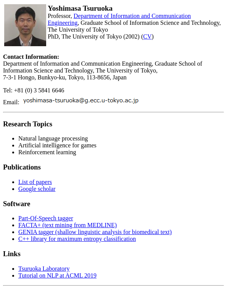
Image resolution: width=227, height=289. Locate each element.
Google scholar (36, 189)
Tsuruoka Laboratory (43, 268)
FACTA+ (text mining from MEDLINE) (67, 225)
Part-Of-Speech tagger (45, 218)
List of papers (35, 182)
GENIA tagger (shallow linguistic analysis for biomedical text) (95, 232)
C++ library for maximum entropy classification (77, 239)
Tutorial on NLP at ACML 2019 (57, 275)
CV (147, 36)
